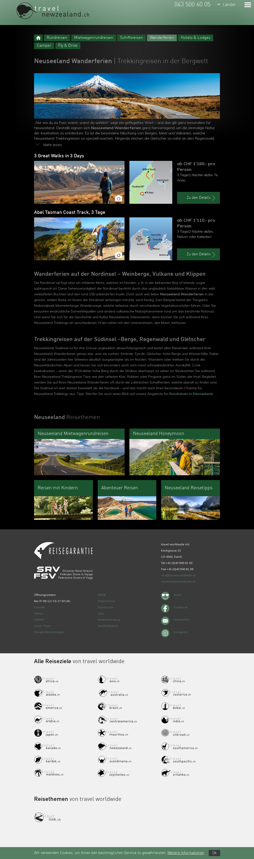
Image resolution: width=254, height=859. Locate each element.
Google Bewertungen (49, 632)
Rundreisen (57, 38)
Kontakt (39, 607)
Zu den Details (202, 198)
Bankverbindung (109, 619)
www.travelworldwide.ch (178, 581)
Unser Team (42, 626)
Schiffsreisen (131, 38)
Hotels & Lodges (195, 38)
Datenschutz (106, 601)
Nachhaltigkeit (108, 626)
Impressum (105, 607)
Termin (38, 613)
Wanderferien (162, 38)
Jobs (101, 613)
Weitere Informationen (186, 853)
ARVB (102, 595)
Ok (214, 853)
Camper (44, 46)
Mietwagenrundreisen (93, 38)
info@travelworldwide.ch (178, 575)
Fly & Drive (67, 46)
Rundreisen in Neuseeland (191, 394)
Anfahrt (39, 619)
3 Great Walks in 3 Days (59, 156)
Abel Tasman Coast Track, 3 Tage (69, 212)
